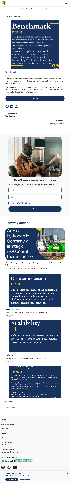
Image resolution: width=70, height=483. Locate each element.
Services (4, 419)
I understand (12, 479)
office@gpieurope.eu (7, 445)
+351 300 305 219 (7, 442)
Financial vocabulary (28, 9)
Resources (4, 433)
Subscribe (35, 209)
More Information (26, 479)
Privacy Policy (26, 203)
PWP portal (4, 428)
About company (6, 438)
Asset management (7, 424)
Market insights (43, 9)
